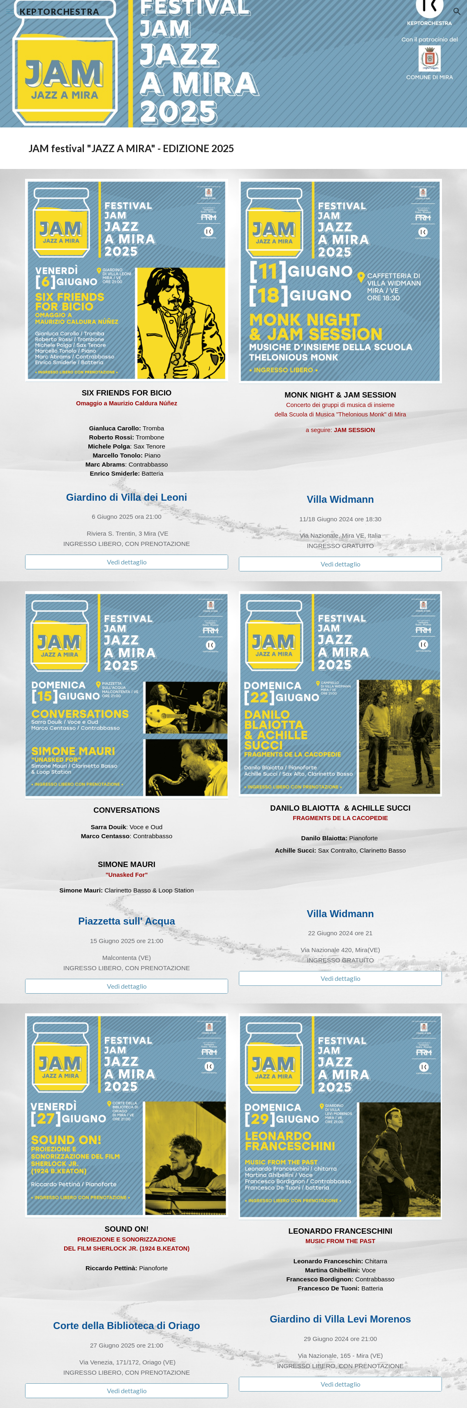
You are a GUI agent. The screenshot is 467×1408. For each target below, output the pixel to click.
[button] (10, 11)
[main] (233, 148)
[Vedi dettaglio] (126, 562)
